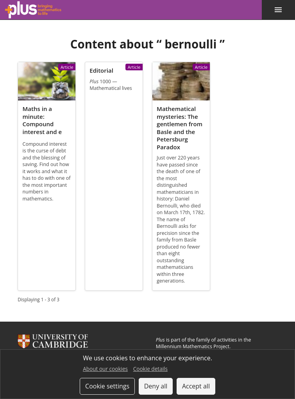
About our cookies (105, 368)
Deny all (156, 386)
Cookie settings (107, 386)
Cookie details (150, 368)
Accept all (196, 386)
